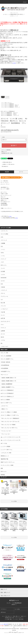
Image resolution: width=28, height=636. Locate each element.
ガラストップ (17, 107)
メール (4, 14)
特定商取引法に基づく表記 (6, 153)
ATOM (22, 619)
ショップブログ (15, 619)
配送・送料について (16, 616)
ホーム (2, 102)
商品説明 (7, 171)
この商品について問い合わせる (7, 164)
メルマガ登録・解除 (8, 619)
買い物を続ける (4, 166)
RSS (20, 619)
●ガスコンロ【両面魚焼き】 (9, 103)
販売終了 (14, 145)
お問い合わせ (3, 612)
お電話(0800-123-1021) (16, 14)
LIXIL (5, 102)
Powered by (14, 632)
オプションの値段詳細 (5, 149)
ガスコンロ (9, 102)
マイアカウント (3, 609)
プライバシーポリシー (19, 617)
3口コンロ (17, 104)
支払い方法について (8, 616)
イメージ (21, 171)
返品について (4, 151)
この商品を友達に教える (6, 162)
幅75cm (15, 114)
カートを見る (17, 609)
